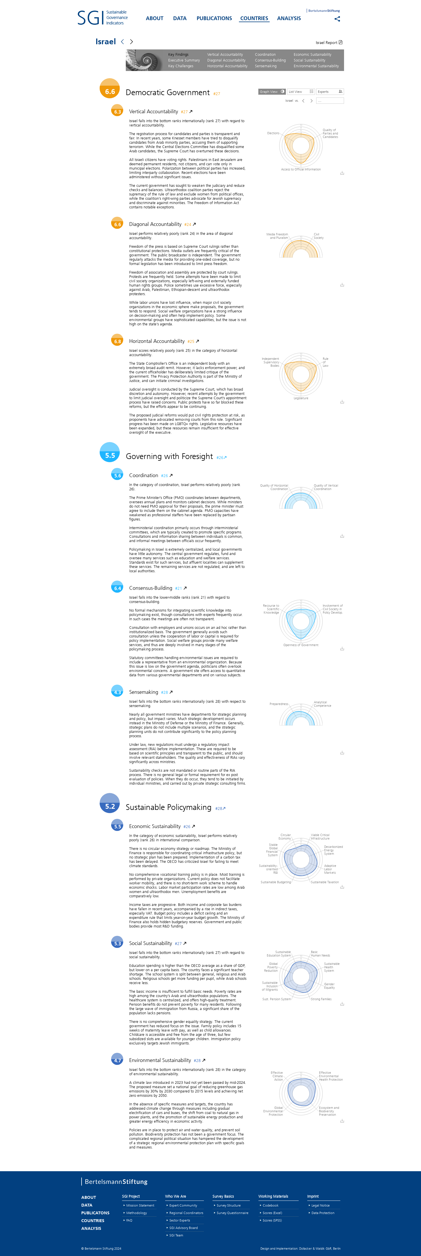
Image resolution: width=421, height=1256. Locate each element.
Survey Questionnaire (232, 1213)
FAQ (129, 1220)
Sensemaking (266, 66)
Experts (331, 91)
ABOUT (154, 19)
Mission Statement (140, 1205)
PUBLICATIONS (214, 19)
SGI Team (176, 1235)
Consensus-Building (270, 60)
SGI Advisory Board (183, 1228)
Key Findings (178, 54)
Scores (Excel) (272, 1213)
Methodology (136, 1213)
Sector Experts (179, 1220)
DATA (180, 19)
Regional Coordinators (186, 1213)
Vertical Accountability (225, 54)
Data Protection (323, 1213)
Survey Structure (229, 1205)
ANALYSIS (289, 19)
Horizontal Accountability (227, 66)
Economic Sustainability (312, 54)
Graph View (273, 91)
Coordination (265, 54)
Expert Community (183, 1205)
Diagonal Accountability (226, 60)
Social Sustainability (309, 60)
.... (319, 100)
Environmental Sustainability (316, 66)
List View (302, 91)
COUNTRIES (254, 19)
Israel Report (329, 42)
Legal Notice (321, 1205)
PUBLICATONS (95, 1213)
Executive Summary (184, 60)
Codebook (271, 1205)
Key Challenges (180, 66)
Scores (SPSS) (272, 1220)
